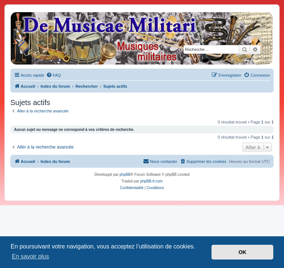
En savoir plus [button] (30, 256)
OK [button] (243, 252)
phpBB (125, 175)
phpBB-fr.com (151, 181)
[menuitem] (53, 75)
